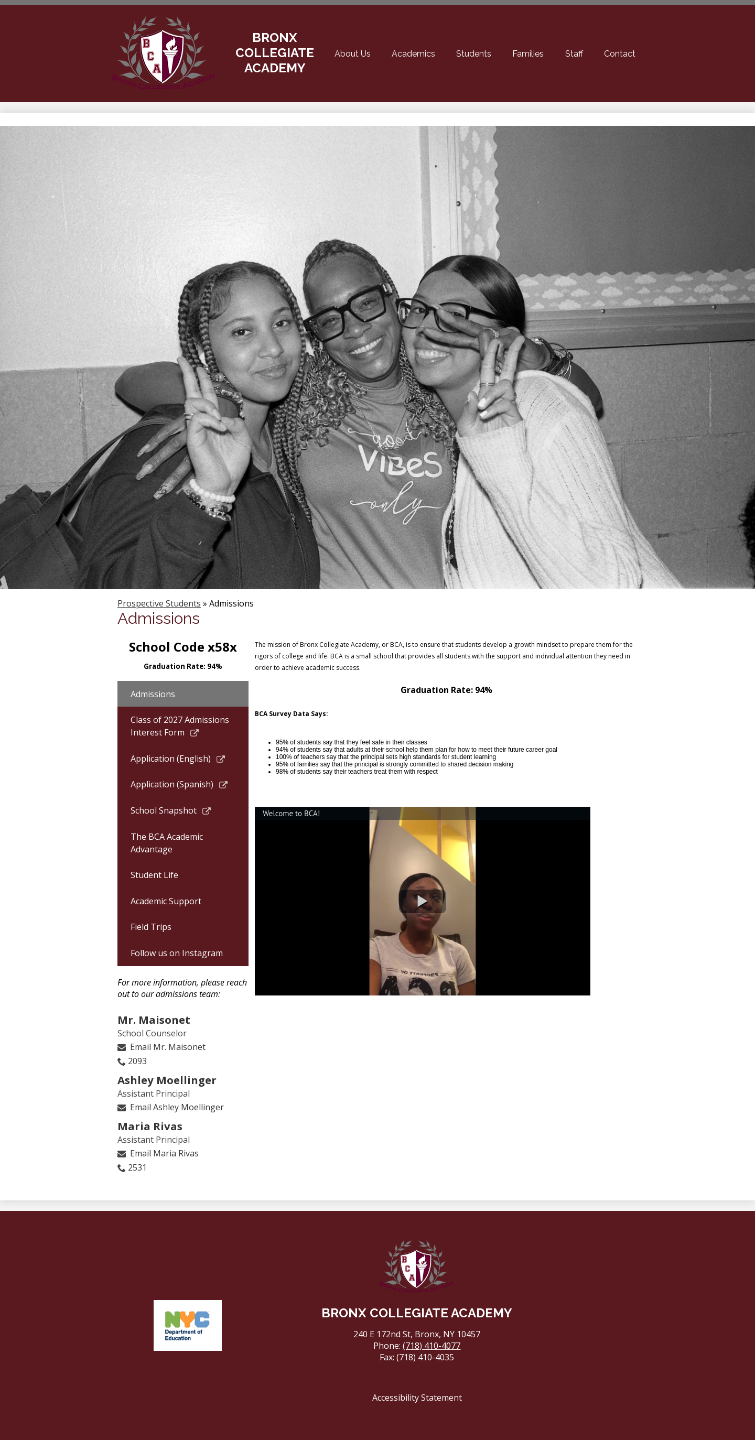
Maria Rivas (149, 1126)
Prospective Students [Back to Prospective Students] (159, 603)
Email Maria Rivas (164, 1153)
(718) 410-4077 (431, 1345)
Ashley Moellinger (167, 1080)
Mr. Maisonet (153, 1019)
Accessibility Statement (417, 1397)
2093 (137, 1061)
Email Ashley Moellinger (177, 1107)
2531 (137, 1167)
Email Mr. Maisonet (168, 1047)
